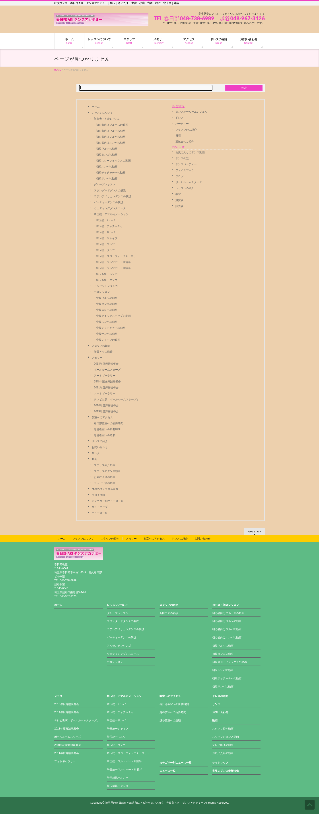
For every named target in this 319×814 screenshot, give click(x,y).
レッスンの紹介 (184, 188)
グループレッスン (104, 184)
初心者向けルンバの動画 (110, 142)
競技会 (179, 200)
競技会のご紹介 (184, 141)
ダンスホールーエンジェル (191, 111)
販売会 (179, 206)
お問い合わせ (100, 447)
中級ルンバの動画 (106, 321)
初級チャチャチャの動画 (110, 172)
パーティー (182, 123)
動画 (94, 459)
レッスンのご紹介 (186, 129)
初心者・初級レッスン (107, 118)
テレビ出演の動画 (104, 483)
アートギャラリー (104, 375)
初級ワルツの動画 (106, 148)
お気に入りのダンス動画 (190, 152)
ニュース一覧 (100, 513)
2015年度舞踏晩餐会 (106, 411)
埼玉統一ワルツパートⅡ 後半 (124, 769)
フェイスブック (184, 170)
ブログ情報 (98, 495)
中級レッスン (102, 292)
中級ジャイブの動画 (108, 339)
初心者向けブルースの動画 (112, 124)
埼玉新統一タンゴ (106, 280)
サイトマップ (100, 507)
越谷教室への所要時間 (107, 429)
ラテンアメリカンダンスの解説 (112, 196)
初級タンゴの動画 (106, 154)
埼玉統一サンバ (105, 232)
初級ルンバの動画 (106, 166)
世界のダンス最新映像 (105, 489)
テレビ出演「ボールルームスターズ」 (116, 399)
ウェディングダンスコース (110, 208)
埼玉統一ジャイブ (106, 238)
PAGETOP (254, 531)
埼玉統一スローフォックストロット (117, 256)
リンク (96, 453)
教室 (178, 194)
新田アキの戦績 (103, 351)
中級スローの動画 (106, 309)
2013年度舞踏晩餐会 (106, 363)
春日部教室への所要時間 (108, 423)
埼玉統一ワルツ (105, 244)
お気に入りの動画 (104, 477)
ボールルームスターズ (107, 369)
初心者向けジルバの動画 (110, 136)
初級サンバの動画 (106, 178)
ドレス (179, 117)
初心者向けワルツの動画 (110, 130)
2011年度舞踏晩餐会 (106, 387)
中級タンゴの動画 (106, 303)
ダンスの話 (182, 158)
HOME (57, 70)
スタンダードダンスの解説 (110, 190)
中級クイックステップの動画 (113, 315)
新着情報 (178, 106)
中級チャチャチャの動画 (110, 327)
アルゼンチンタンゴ (106, 286)
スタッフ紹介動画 (104, 465)
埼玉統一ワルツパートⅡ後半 (113, 268)
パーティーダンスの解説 (108, 202)
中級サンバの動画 (106, 333)
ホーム (96, 106)
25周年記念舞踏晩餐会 (107, 381)
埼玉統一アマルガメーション (111, 214)
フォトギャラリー (104, 393)
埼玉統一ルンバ (105, 220)
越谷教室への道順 (104, 435)
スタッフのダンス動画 (107, 471)
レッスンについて (102, 112)
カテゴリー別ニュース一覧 (108, 501)
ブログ (179, 176)
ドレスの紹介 (100, 441)
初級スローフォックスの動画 (113, 160)
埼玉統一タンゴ (105, 250)
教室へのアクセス (102, 417)
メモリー (97, 357)
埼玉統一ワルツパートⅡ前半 (113, 262)
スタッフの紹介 (101, 345)
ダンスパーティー (186, 164)
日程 (178, 135)
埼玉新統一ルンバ (106, 274)
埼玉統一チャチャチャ (109, 226)
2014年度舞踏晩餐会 (106, 405)
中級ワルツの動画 (106, 297)
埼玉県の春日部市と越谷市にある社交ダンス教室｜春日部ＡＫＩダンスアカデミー (154, 802)
